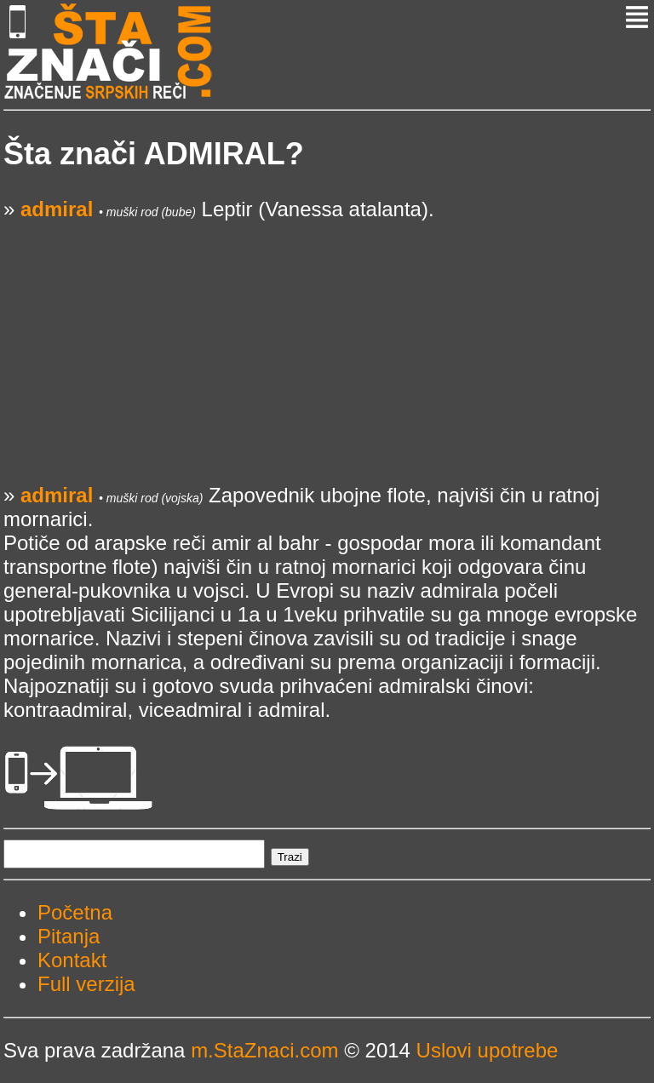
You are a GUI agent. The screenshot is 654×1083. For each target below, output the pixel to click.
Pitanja (68, 936)
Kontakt (71, 959)
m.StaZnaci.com (264, 1050)
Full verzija (86, 983)
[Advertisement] (327, 340)
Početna (74, 912)
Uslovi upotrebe (487, 1050)
